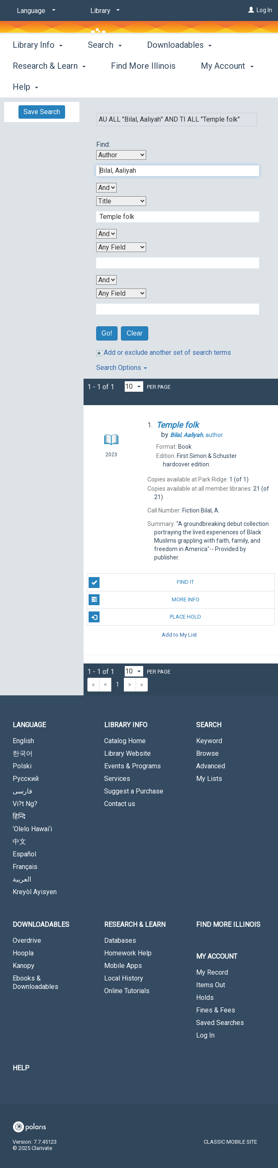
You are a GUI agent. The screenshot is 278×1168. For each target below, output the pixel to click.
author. (197, 435)
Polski (22, 766)
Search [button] (104, 86)
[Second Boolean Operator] (106, 234)
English (23, 741)
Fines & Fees (215, 1010)
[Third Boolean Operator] (106, 280)
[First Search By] (121, 155)
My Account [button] (216, 956)
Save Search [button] (42, 112)
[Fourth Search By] (121, 293)
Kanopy (23, 966)
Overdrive (27, 940)
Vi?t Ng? (25, 804)
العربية (22, 879)
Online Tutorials (126, 991)
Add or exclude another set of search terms (163, 352)
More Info (144, 599)
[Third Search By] (121, 247)
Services (117, 779)
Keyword (209, 741)
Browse (207, 753)
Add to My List (179, 634)
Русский (26, 779)
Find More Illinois (228, 925)
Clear (134, 333)
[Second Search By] (121, 201)
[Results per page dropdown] (134, 386)
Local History (123, 978)
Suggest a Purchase (133, 791)
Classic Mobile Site (230, 1142)
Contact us (119, 804)
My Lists (209, 779)
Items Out (210, 985)
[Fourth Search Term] (173, 309)
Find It (141, 582)
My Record (212, 972)
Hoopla (23, 953)
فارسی (22, 791)
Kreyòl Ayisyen (35, 892)
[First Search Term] (173, 170)
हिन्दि (19, 816)
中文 (19, 841)
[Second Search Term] (173, 216)
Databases (120, 940)
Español (24, 854)
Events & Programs (132, 766)
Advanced (210, 766)
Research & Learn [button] (134, 925)
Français (25, 867)
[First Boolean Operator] (106, 187)
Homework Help (128, 953)
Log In (264, 10)
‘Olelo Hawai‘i (32, 829)
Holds (205, 998)
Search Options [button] (121, 368)
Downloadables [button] (41, 925)
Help (21, 1068)
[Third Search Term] (173, 263)
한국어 (23, 753)
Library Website (127, 753)
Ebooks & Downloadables (35, 982)
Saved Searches (220, 1023)
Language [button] (29, 725)
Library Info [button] (38, 86)
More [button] (163, 87)
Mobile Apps (123, 966)
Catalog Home (125, 741)
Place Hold (145, 616)
